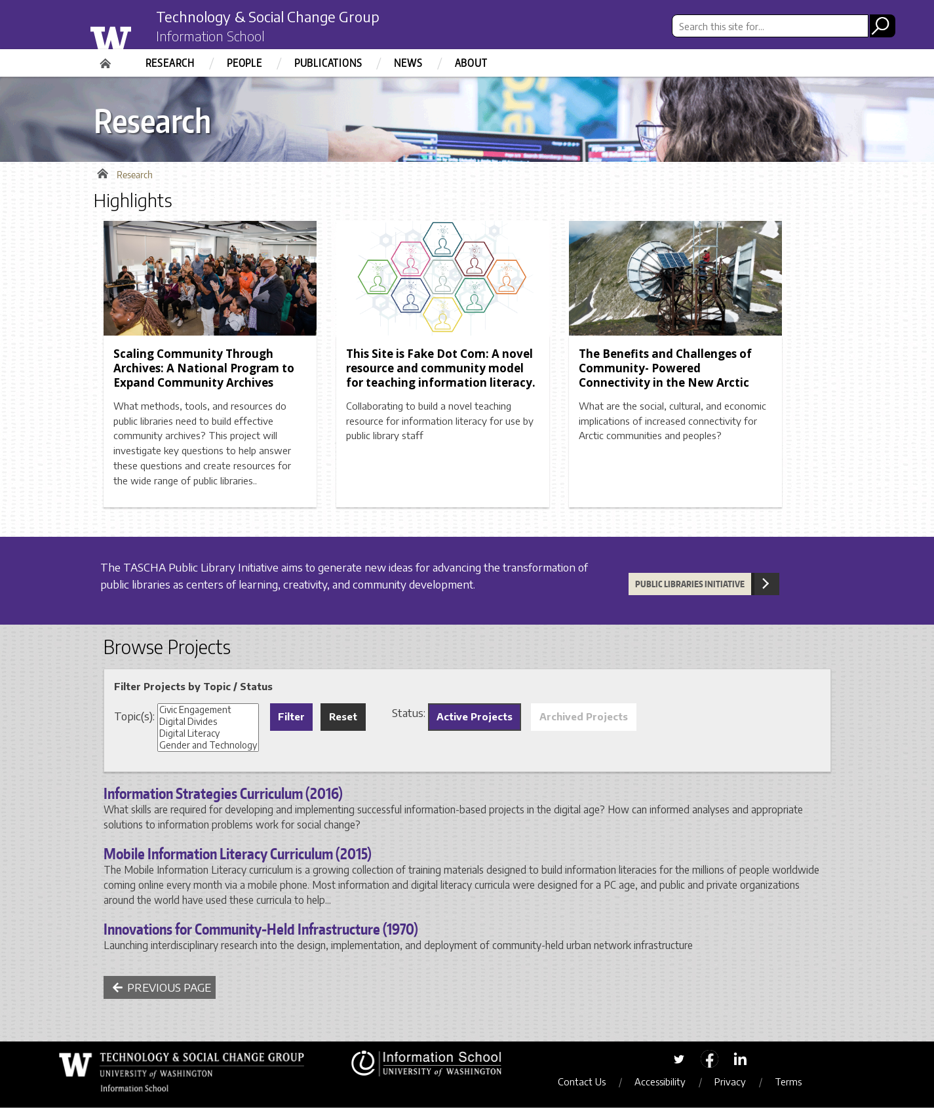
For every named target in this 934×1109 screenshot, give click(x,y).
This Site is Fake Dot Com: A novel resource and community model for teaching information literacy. (440, 370)
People (244, 62)
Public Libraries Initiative (690, 586)
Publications (328, 62)
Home (107, 59)
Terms (792, 1083)
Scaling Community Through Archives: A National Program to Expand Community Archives (203, 370)
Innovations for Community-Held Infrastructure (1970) (261, 931)
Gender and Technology (208, 747)
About (471, 62)
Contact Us (586, 1083)
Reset (343, 718)
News (408, 62)
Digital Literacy (208, 735)
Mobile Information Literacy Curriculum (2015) (238, 855)
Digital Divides (208, 724)
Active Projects (475, 718)
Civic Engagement (208, 712)
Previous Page (162, 989)
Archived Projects (583, 718)
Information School (213, 38)
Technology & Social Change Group (279, 18)
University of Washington (137, 34)
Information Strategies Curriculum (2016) (223, 795)
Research (170, 62)
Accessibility (664, 1083)
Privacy (734, 1083)
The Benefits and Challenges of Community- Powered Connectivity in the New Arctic (665, 370)
